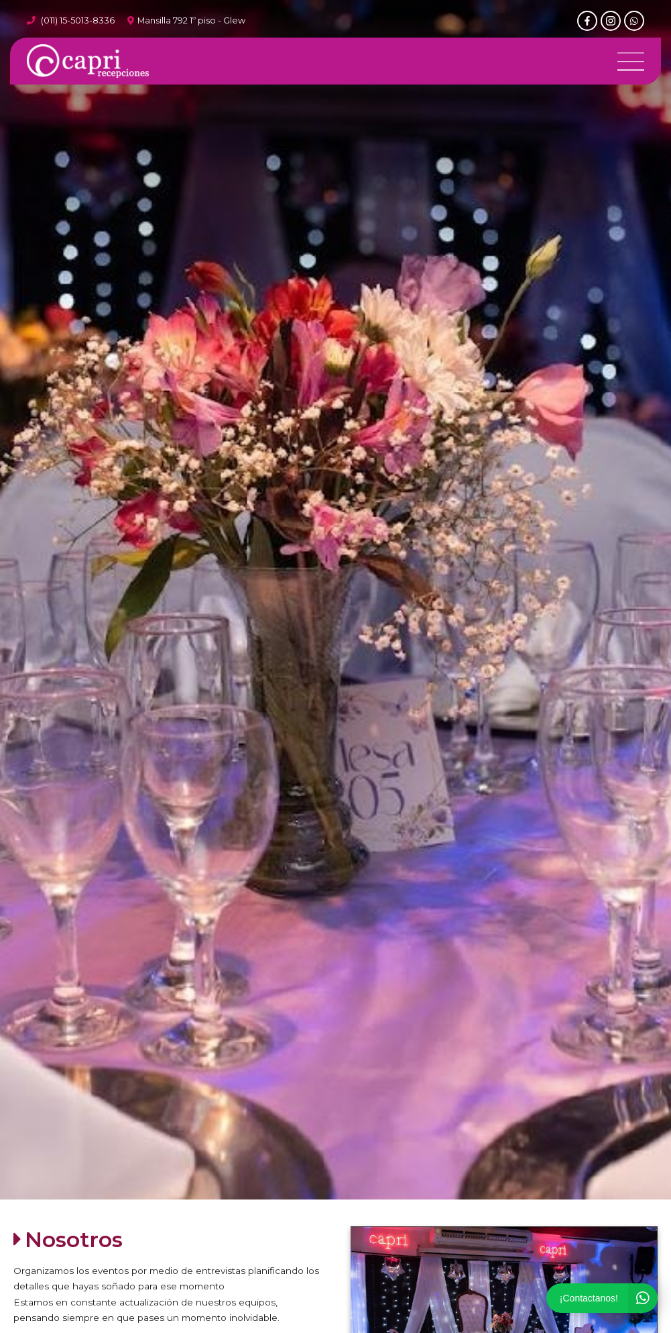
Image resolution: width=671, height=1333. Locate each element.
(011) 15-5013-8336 (78, 20)
